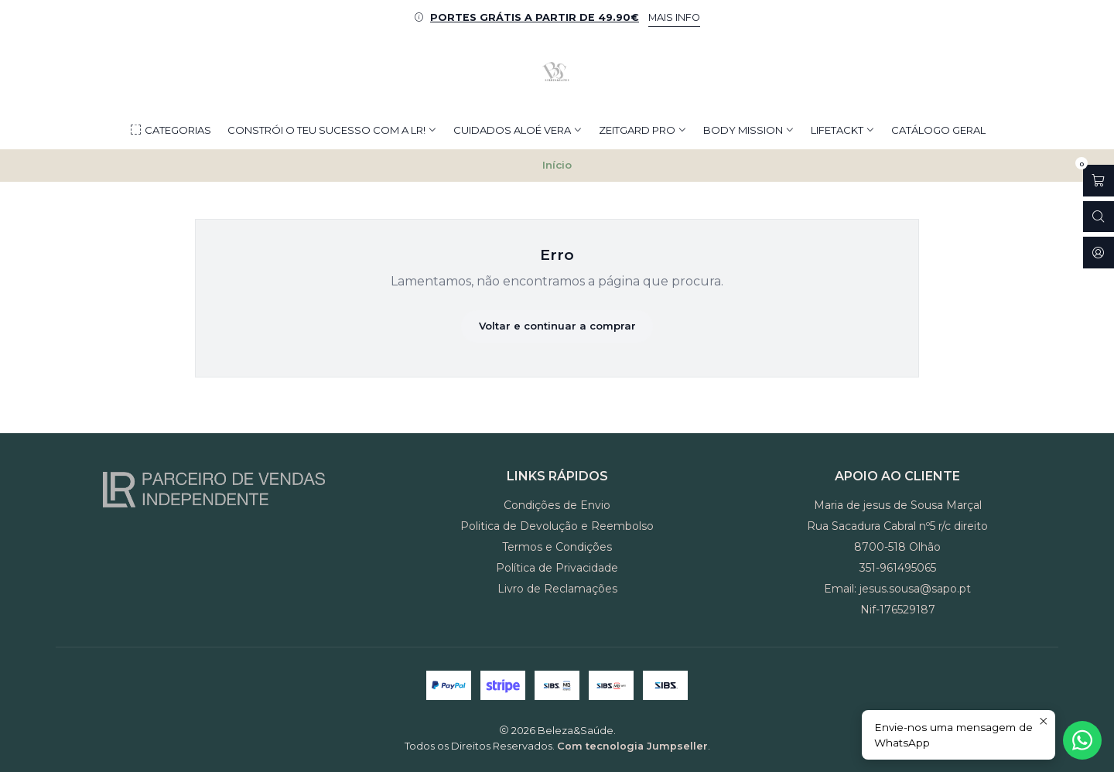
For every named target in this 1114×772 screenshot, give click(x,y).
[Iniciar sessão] (1098, 252)
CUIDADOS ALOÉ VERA (518, 130)
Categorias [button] (170, 130)
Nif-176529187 (897, 610)
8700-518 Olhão (897, 547)
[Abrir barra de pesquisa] (1098, 217)
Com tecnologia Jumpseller (632, 746)
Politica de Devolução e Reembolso (557, 526)
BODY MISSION (748, 130)
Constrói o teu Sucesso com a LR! (332, 130)
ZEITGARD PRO (643, 130)
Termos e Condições (557, 547)
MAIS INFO (674, 17)
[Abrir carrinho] (1098, 180)
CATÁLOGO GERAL (938, 130)
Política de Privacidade (557, 568)
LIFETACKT (843, 130)
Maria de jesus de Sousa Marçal (898, 505)
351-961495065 (897, 568)
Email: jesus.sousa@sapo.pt (897, 589)
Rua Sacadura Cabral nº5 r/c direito (897, 526)
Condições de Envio (557, 505)
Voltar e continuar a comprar (557, 325)
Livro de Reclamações (557, 589)
